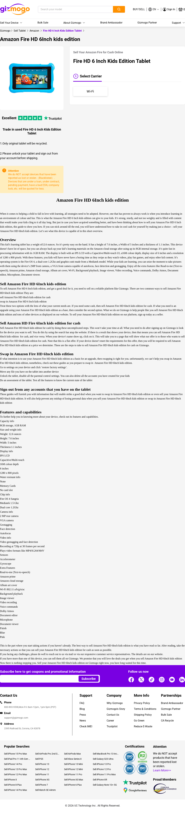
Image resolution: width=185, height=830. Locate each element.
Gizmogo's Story (116, 708)
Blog (82, 708)
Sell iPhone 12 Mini (73, 769)
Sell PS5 (39, 759)
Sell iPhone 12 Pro (102, 769)
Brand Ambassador (111, 22)
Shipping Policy (143, 714)
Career (110, 720)
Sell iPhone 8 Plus (13, 785)
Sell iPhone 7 (41, 785)
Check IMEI (86, 726)
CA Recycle (167, 720)
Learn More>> (162, 770)
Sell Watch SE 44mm (45, 790)
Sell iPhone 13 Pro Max (15, 769)
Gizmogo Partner (147, 22)
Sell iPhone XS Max (73, 779)
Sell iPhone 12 (42, 769)
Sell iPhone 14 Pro (13, 764)
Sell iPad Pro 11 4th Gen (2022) (17, 759)
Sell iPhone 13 (42, 764)
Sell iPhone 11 (42, 774)
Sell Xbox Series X (73, 759)
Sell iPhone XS (42, 779)
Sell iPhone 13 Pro (102, 764)
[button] (153, 9)
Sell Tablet (20, 30)
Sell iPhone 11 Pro (73, 774)
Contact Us (113, 714)
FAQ (82, 703)
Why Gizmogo (115, 703)
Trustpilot (112, 726)
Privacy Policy (142, 703)
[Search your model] (70, 9)
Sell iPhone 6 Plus (73, 785)
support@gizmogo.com (16, 717)
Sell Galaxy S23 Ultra (103, 759)
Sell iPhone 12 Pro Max (15, 774)
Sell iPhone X (10, 779)
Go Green (139, 720)
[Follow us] (131, 680)
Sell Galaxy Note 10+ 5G (105, 785)
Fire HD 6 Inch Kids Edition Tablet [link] (62, 30)
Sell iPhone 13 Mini (73, 764)
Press (83, 714)
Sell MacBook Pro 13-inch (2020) (106, 753)
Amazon (35, 30)
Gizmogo (5, 30)
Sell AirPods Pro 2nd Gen (47, 753)
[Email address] (37, 679)
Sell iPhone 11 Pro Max (104, 774)
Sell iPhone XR (100, 779)
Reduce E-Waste (143, 726)
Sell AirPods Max (72, 753)
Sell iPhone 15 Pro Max (15, 753)
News (83, 720)
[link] (5, 30)
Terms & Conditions (145, 708)
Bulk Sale (42, 22)
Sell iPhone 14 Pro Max (15, 790)
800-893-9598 (11, 707)
